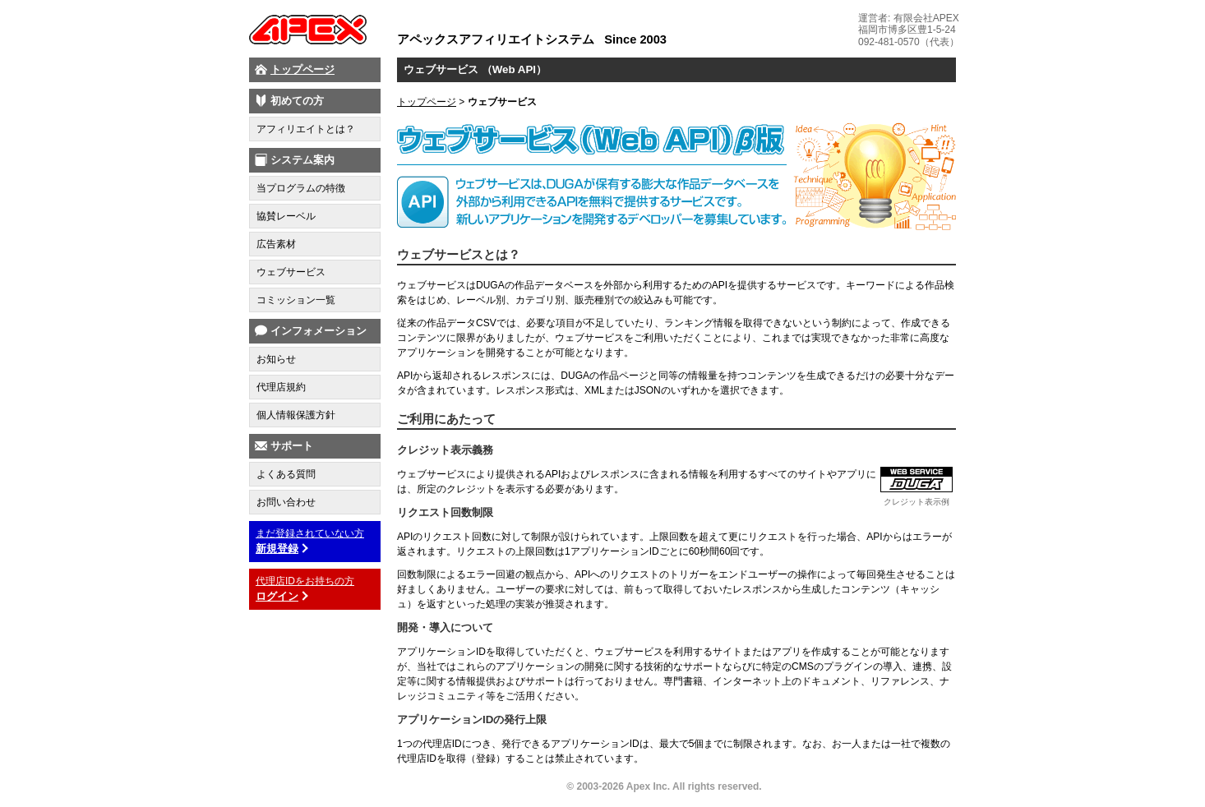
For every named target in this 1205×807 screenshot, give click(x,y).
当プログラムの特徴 (300, 188)
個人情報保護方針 (295, 415)
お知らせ (276, 359)
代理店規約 (281, 387)
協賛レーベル (286, 216)
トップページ (302, 69)
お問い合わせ (286, 502)
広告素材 (276, 244)
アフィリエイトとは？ (305, 129)
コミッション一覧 (295, 300)
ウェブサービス (290, 272)
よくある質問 (286, 474)
